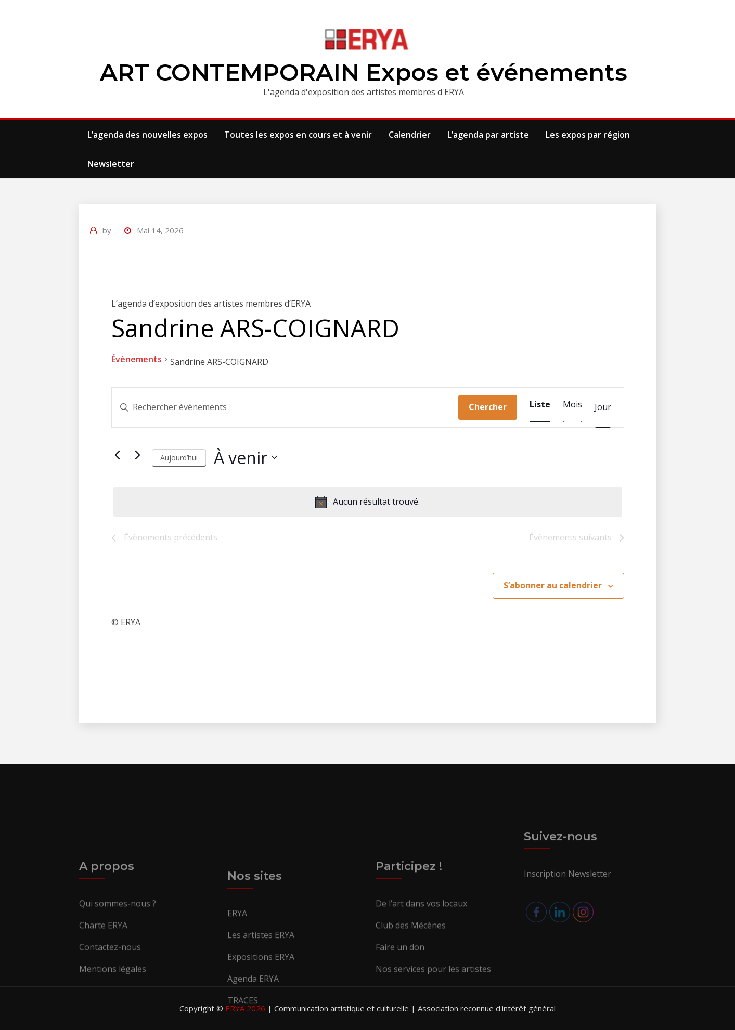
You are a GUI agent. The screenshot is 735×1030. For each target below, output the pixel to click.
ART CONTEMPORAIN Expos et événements (363, 72)
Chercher (488, 407)
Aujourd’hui (179, 458)
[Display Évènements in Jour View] (603, 407)
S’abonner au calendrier (553, 585)
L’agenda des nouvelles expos (147, 134)
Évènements (136, 359)
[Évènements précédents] (117, 454)
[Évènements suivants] (138, 454)
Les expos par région (588, 134)
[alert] (367, 502)
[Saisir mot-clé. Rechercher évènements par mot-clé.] (285, 407)
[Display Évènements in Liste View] (540, 405)
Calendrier (410, 134)
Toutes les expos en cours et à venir (298, 134)
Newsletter (110, 163)
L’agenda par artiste (488, 134)
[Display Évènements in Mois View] (572, 405)
